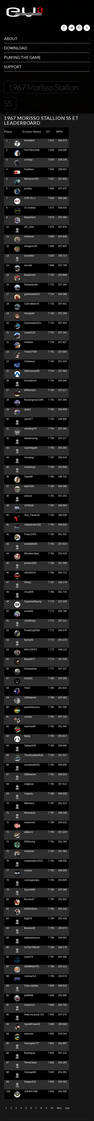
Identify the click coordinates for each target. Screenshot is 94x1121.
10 (52, 1108)
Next (59, 1108)
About (11, 38)
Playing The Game (22, 57)
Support (13, 66)
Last (67, 1108)
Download (15, 48)
